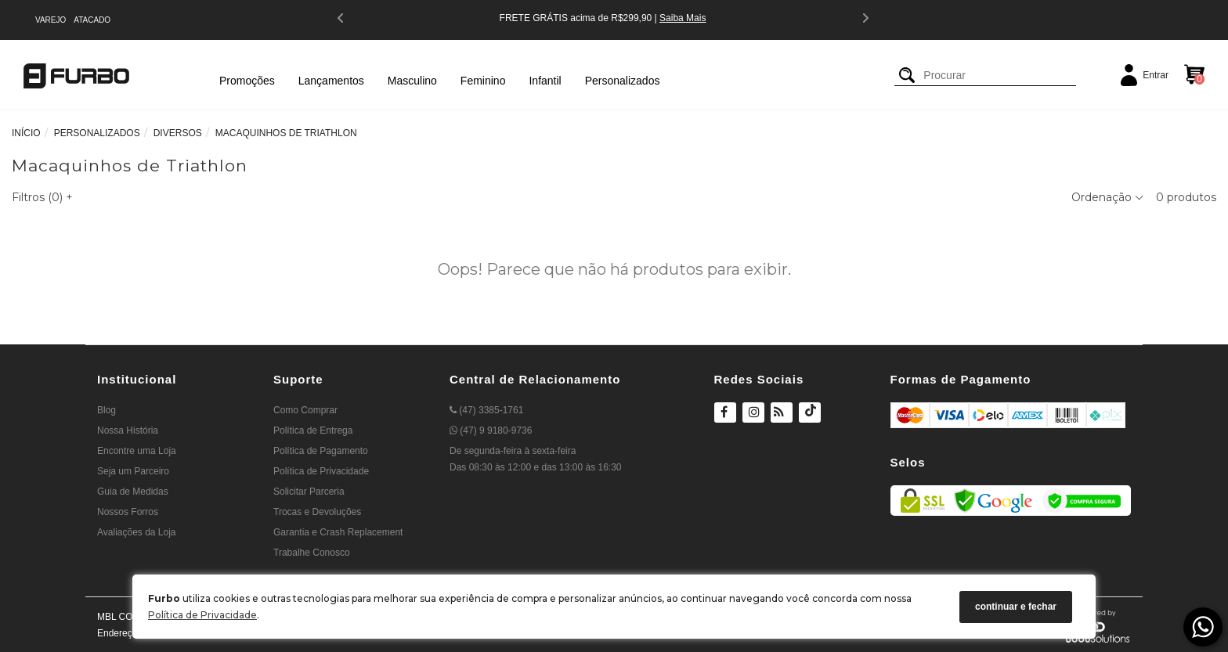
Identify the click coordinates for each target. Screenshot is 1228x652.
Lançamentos (331, 80)
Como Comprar (305, 410)
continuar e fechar (1015, 606)
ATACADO (92, 20)
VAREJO (50, 20)
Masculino (412, 80)
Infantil (545, 80)
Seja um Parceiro (133, 471)
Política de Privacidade (202, 615)
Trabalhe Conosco (311, 552)
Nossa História (127, 430)
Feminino (483, 80)
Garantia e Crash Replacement (338, 532)
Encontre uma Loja (136, 450)
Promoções (247, 80)
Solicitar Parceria (309, 491)
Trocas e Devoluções (317, 511)
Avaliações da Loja (136, 532)
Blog (106, 410)
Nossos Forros (127, 511)
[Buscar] (906, 75)
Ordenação (1107, 197)
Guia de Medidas (132, 491)
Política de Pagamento (320, 450)
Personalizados (622, 80)
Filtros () (42, 197)
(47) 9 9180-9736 (491, 430)
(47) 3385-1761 (486, 410)
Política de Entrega (312, 430)
